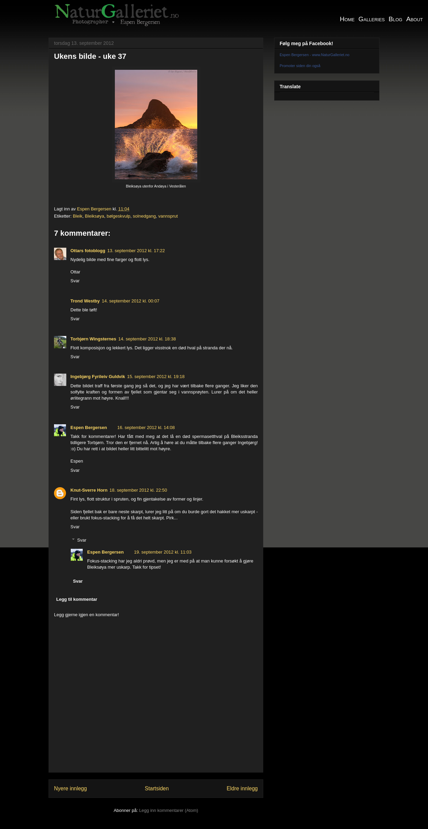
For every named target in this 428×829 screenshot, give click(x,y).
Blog (395, 19)
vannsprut (168, 216)
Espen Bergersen (88, 427)
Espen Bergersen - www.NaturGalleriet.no (314, 55)
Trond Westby (85, 300)
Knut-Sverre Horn (88, 490)
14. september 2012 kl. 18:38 (147, 338)
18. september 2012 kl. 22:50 (138, 490)
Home (347, 19)
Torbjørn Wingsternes (93, 338)
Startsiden (157, 788)
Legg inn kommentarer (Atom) (168, 810)
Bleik (77, 216)
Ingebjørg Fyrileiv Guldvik (97, 376)
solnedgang (144, 216)
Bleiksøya (94, 216)
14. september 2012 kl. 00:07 (130, 300)
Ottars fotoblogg (87, 250)
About (414, 19)
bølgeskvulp (118, 216)
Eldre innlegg (242, 788)
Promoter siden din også (300, 66)
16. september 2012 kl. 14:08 (146, 427)
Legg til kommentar (76, 599)
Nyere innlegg (70, 788)
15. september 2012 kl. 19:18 (156, 376)
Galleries (372, 19)
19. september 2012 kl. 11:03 (162, 552)
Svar (75, 280)
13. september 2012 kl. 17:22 (136, 250)
